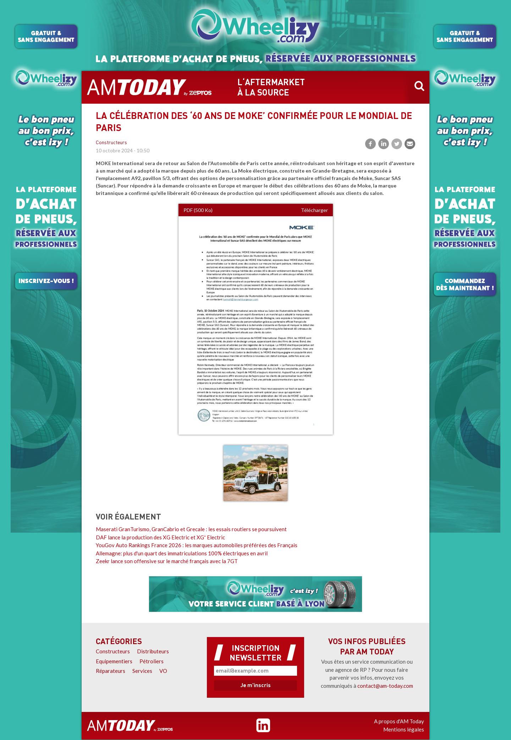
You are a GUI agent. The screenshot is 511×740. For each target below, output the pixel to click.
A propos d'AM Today (399, 721)
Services (142, 671)
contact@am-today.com (385, 685)
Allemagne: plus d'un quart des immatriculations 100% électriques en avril (182, 553)
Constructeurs (111, 143)
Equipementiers (114, 661)
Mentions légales (403, 729)
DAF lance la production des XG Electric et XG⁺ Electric (160, 537)
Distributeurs (153, 651)
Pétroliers (151, 661)
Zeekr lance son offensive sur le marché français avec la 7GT (167, 561)
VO (163, 671)
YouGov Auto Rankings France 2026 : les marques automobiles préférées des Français (196, 545)
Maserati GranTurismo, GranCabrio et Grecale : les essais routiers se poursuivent (191, 529)
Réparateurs (110, 671)
